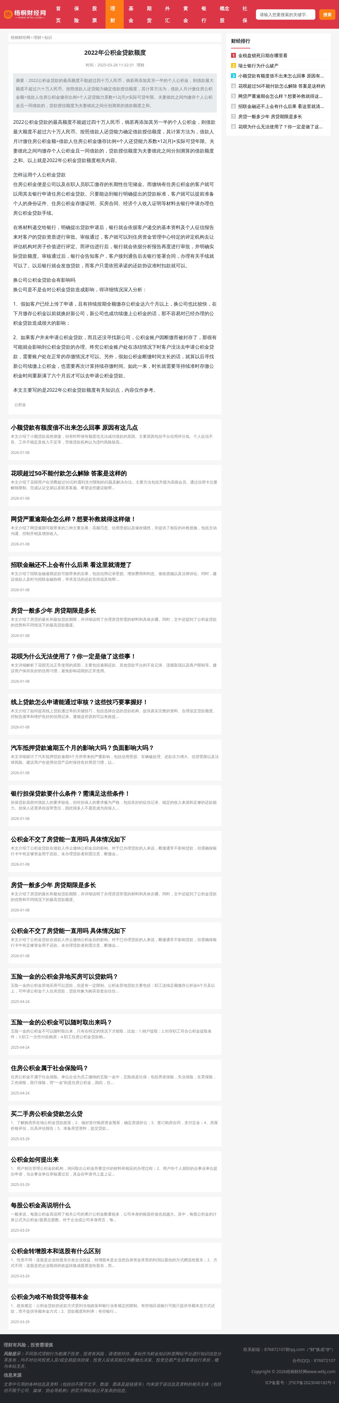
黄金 (185, 14)
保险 (76, 14)
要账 (32, 356)
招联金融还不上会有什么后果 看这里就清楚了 (278, 106)
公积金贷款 (36, 122)
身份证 (35, 203)
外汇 (167, 14)
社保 (244, 14)
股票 (94, 14)
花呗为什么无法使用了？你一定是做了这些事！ (278, 126)
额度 (75, 80)
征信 (199, 227)
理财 (112, 14)
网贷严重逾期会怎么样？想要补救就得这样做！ (278, 96)
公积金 (44, 80)
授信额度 (66, 105)
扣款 (166, 265)
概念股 (224, 14)
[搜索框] (286, 14)
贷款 (55, 80)
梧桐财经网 (20, 37)
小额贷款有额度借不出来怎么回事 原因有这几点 (278, 76)
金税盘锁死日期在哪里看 (259, 55)
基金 (131, 14)
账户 (154, 337)
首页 (58, 14)
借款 (201, 80)
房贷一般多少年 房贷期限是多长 (266, 116)
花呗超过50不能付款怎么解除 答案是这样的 (278, 86)
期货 (149, 14)
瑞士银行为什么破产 (255, 65)
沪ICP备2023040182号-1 (311, 1382)
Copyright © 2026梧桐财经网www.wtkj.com (293, 1371)
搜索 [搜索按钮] (327, 14)
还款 (137, 265)
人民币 (115, 80)
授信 (124, 89)
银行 (203, 14)
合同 (113, 203)
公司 (51, 184)
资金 (147, 237)
